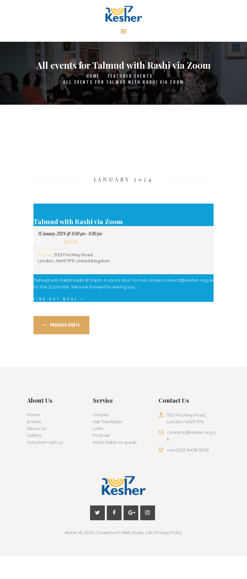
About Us (36, 428)
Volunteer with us (45, 442)
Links (98, 428)
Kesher (45, 254)
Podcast (101, 435)
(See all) (71, 241)
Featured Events (130, 76)
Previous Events (64, 325)
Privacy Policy (168, 532)
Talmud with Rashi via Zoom (78, 221)
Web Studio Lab (137, 532)
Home (93, 76)
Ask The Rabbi (107, 421)
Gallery (34, 435)
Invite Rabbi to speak (115, 442)
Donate (101, 414)
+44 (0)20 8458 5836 (188, 449)
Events (34, 421)
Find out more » (58, 299)
